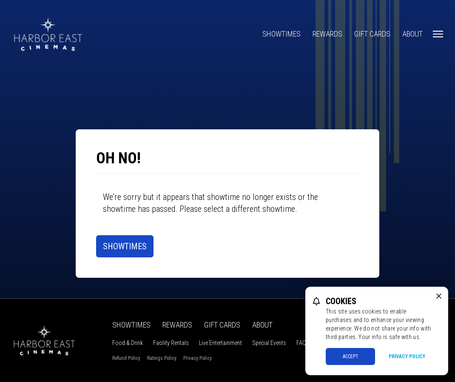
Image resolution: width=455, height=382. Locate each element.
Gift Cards (372, 33)
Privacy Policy (197, 358)
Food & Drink (127, 342)
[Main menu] (437, 34)
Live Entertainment (220, 342)
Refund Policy (126, 358)
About (412, 33)
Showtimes (281, 33)
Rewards (327, 33)
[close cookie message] (439, 296)
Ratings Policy (161, 358)
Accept (350, 356)
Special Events (269, 342)
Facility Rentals (171, 342)
